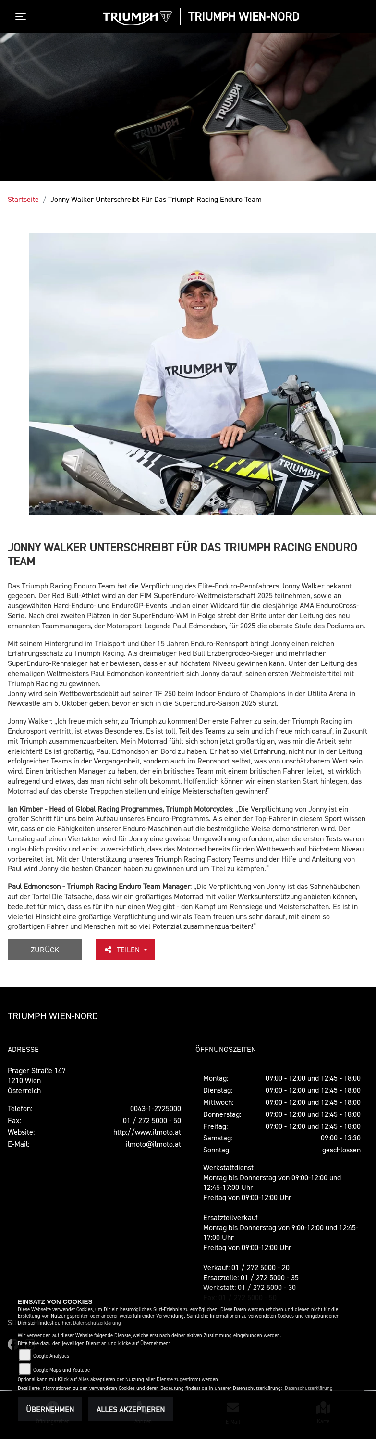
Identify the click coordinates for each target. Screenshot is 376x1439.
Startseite (23, 199)
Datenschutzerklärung (97, 1323)
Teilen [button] (122, 949)
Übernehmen (50, 1409)
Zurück (45, 949)
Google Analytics (51, 1356)
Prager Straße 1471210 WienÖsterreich (37, 1080)
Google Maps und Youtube (61, 1370)
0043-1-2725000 (155, 1108)
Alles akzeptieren (131, 1409)
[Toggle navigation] (22, 16)
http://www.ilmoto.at (147, 1132)
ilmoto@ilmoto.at (153, 1144)
